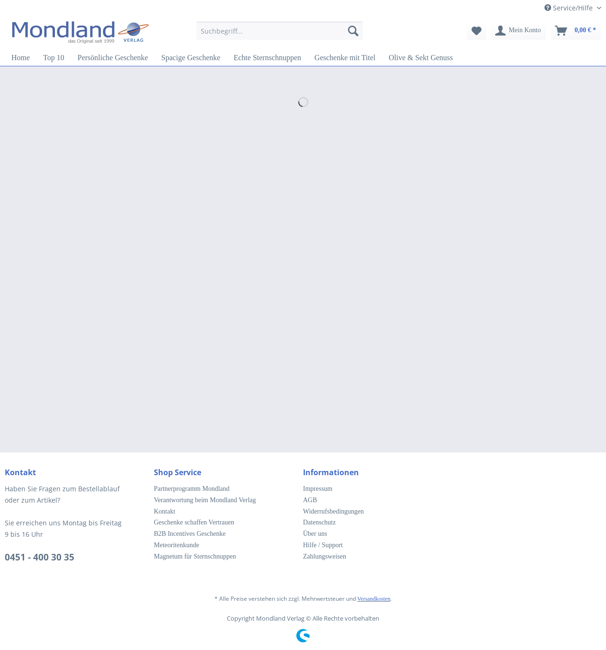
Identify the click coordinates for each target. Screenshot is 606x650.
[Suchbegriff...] (279, 30)
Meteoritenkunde (176, 545)
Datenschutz (319, 522)
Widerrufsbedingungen (333, 511)
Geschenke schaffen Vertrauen (194, 522)
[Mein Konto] (518, 30)
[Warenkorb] (576, 30)
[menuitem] (279, 35)
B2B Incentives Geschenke (190, 533)
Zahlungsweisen (324, 556)
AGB (310, 500)
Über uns (315, 533)
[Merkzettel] (476, 30)
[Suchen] (353, 30)
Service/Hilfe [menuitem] (569, 7)
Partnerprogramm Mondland (192, 488)
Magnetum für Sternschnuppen (195, 556)
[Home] (20, 58)
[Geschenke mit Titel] (345, 58)
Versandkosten (374, 599)
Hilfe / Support (323, 545)
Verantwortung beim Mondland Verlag (205, 500)
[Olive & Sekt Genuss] (421, 58)
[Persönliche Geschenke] (113, 58)
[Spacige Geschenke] (191, 58)
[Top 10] (53, 58)
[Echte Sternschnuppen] (267, 58)
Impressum (317, 488)
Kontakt (164, 511)
